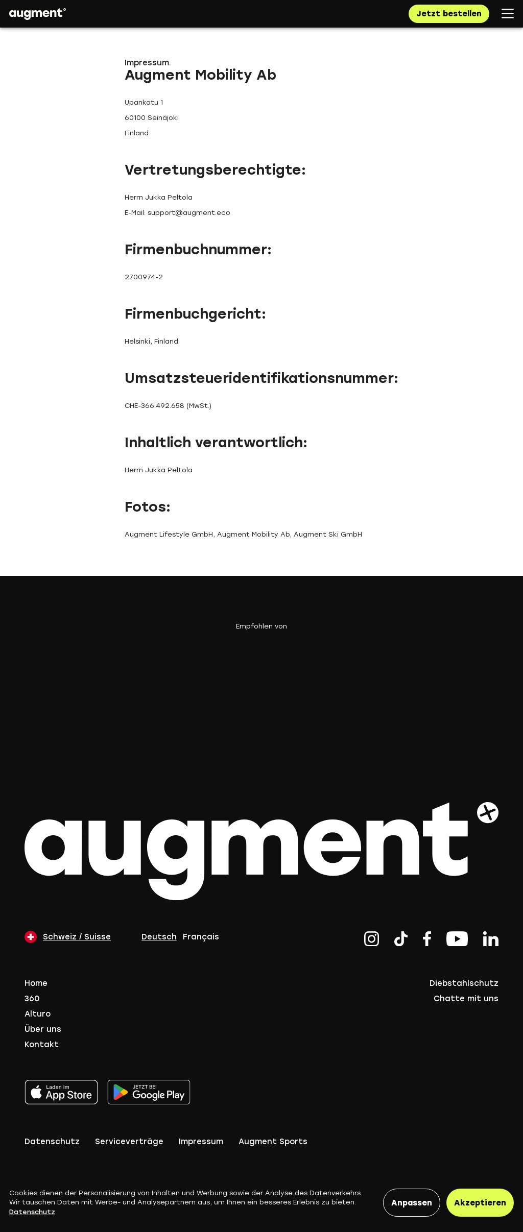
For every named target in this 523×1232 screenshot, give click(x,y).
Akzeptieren (480, 1202)
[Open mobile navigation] (508, 14)
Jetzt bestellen (449, 13)
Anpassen (411, 1202)
